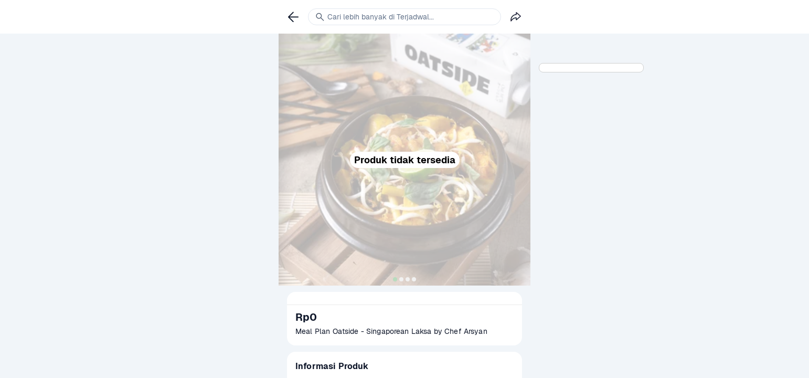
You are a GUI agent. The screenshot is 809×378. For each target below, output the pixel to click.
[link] (293, 16)
